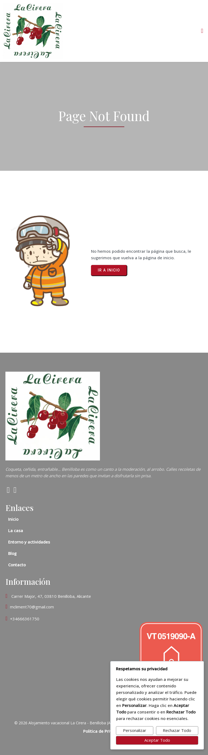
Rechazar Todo (177, 730)
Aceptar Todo (157, 740)
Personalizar (134, 730)
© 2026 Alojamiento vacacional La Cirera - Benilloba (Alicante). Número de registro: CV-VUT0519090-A (104, 722)
